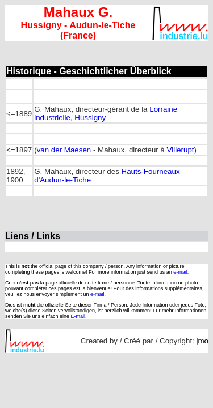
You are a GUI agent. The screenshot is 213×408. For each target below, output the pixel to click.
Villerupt (180, 150)
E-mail (78, 316)
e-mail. (181, 272)
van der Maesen (64, 150)
